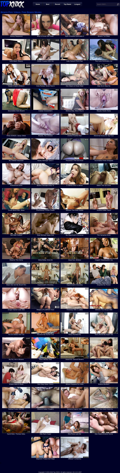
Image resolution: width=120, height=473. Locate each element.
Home (38, 4)
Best (47, 4)
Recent (57, 4)
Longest (77, 4)
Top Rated (67, 4)
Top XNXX (12, 4)
